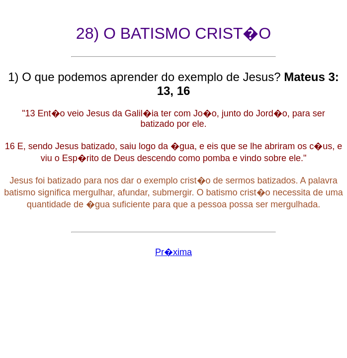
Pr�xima (173, 252)
